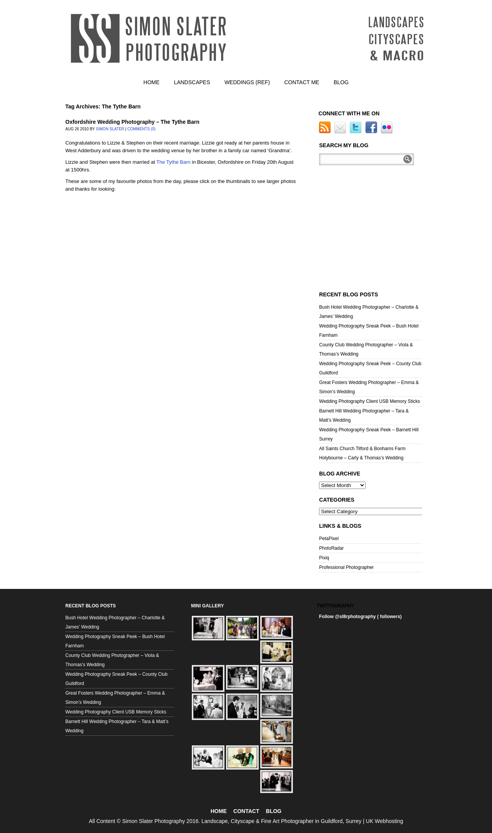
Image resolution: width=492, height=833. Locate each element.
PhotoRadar (331, 548)
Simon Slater (110, 129)
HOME (219, 811)
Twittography (335, 606)
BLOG (273, 811)
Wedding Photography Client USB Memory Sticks (369, 401)
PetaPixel (329, 538)
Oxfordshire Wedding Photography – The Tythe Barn (132, 122)
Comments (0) (141, 129)
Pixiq (324, 557)
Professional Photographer (346, 567)
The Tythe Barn (173, 162)
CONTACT (246, 811)
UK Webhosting (384, 821)
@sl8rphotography (355, 616)
